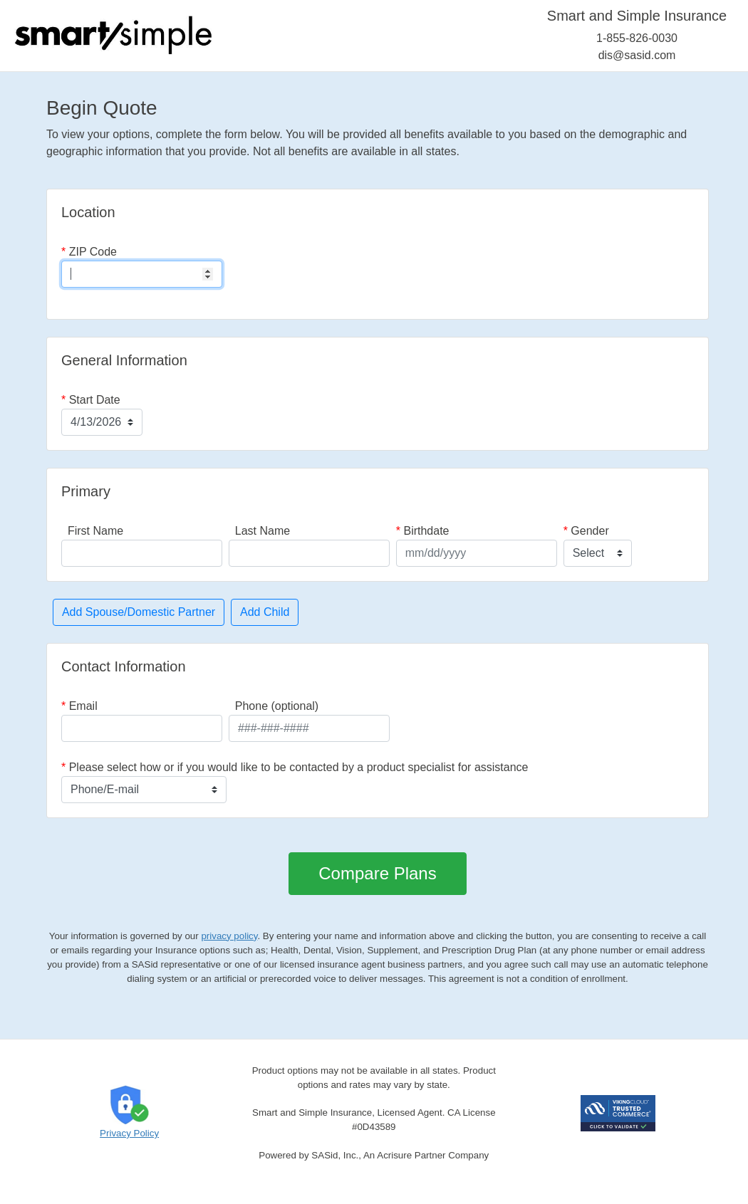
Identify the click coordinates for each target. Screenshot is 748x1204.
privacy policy (229, 936)
